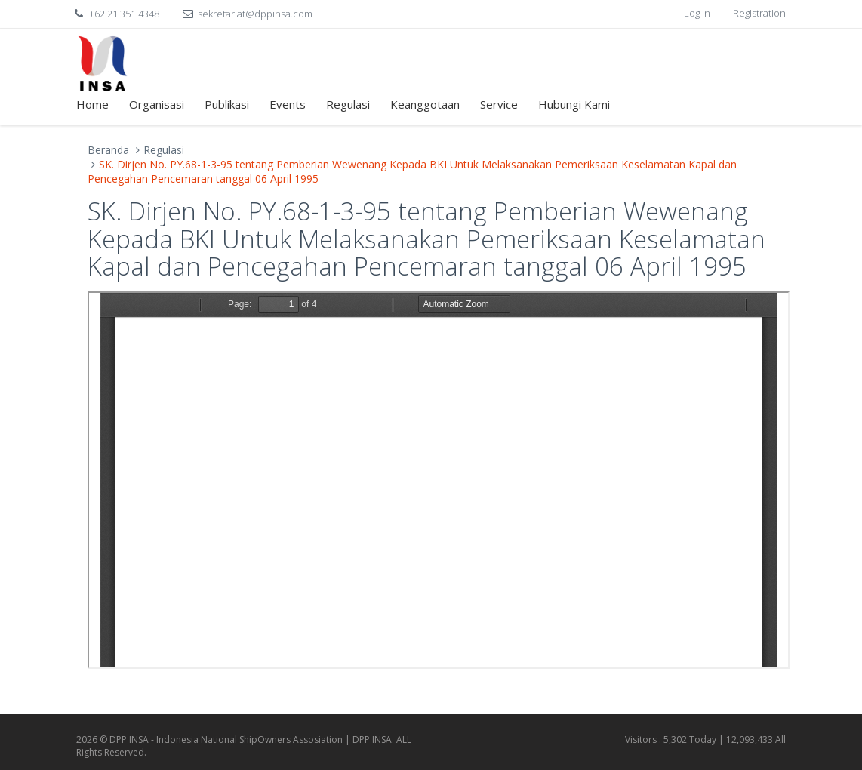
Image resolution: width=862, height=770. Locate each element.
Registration (759, 13)
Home (92, 104)
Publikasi (227, 104)
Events (287, 104)
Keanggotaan (425, 104)
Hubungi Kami (574, 104)
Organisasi (156, 104)
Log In (697, 13)
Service (499, 104)
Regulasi (348, 104)
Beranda (108, 150)
